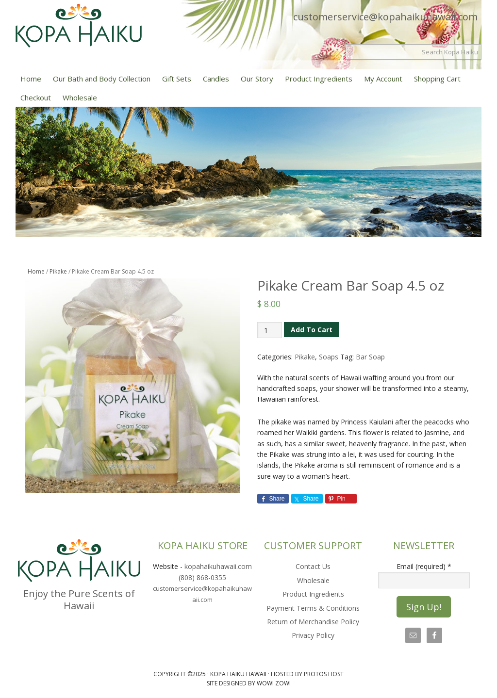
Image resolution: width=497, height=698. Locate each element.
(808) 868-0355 (202, 577)
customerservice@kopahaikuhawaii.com (385, 16)
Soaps (328, 356)
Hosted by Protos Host (307, 674)
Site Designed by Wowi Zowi (249, 683)
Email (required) (424, 566)
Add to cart (311, 329)
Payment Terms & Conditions (313, 608)
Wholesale (313, 580)
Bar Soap (370, 356)
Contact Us (313, 566)
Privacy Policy (313, 635)
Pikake (58, 271)
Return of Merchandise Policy (313, 621)
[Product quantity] (269, 330)
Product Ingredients (313, 594)
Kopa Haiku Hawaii (79, 33)
